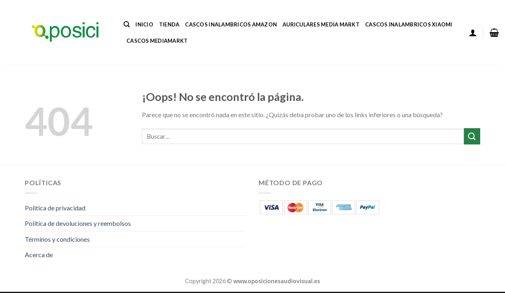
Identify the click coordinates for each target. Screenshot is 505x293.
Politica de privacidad (55, 208)
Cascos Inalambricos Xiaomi (409, 24)
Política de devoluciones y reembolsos (78, 223)
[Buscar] (127, 24)
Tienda (169, 24)
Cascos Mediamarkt (156, 40)
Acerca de (39, 254)
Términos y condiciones (57, 239)
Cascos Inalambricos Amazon (231, 24)
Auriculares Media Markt (321, 24)
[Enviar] (472, 136)
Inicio (144, 24)
